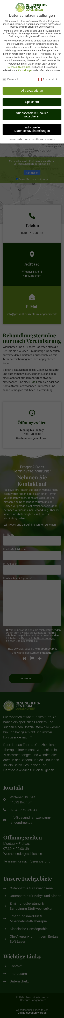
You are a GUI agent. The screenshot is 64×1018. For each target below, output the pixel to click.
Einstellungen (25, 68)
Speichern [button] (32, 99)
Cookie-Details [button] (16, 137)
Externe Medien (48, 76)
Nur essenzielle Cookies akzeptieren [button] (32, 112)
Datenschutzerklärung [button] (33, 137)
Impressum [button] (50, 137)
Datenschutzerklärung (18, 64)
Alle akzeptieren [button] (32, 88)
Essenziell (10, 76)
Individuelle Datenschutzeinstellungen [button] (32, 126)
